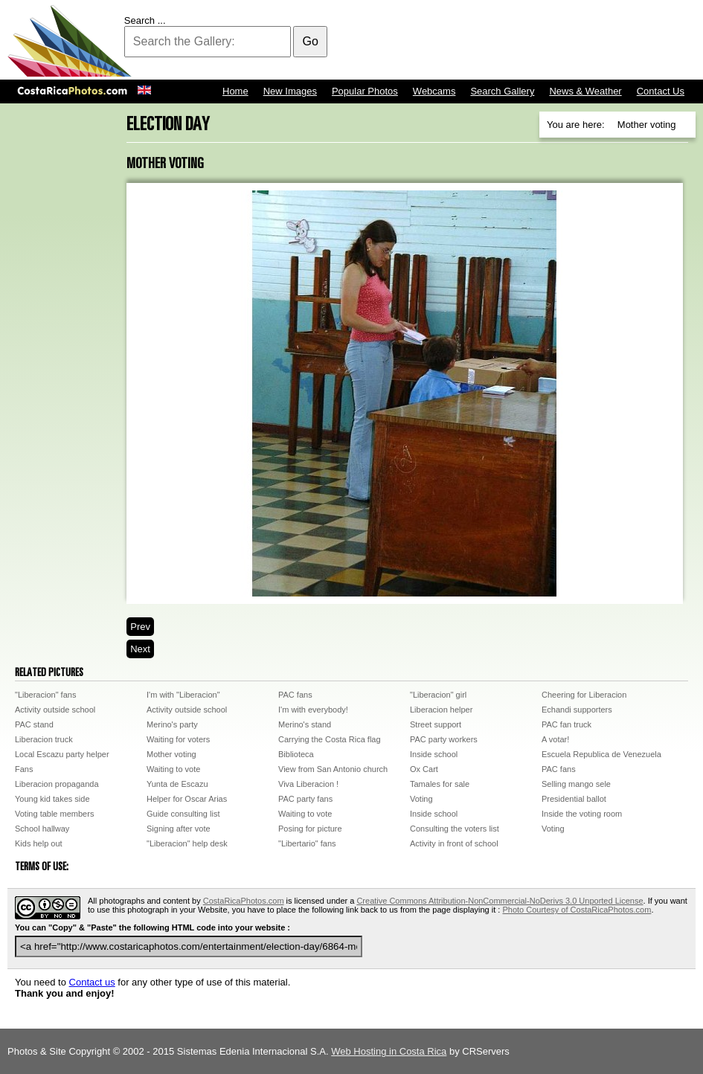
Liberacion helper (441, 709)
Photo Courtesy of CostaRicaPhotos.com (576, 909)
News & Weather (585, 91)
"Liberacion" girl (438, 694)
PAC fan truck (566, 724)
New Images (290, 91)
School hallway (42, 828)
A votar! (555, 739)
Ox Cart (424, 769)
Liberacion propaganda (57, 783)
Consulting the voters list (454, 828)
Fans (24, 769)
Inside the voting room (582, 813)
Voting (421, 798)
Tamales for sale (439, 783)
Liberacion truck (44, 739)
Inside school (434, 754)
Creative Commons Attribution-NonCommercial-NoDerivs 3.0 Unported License (499, 900)
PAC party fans (305, 798)
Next (140, 649)
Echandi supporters (577, 709)
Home (235, 91)
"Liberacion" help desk (187, 843)
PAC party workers (444, 739)
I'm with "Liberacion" (183, 694)
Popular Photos (365, 91)
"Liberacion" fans (45, 694)
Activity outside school (55, 709)
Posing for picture (310, 828)
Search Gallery (502, 91)
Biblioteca (296, 754)
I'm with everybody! (313, 709)
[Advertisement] (425, 40)
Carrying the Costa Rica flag (329, 739)
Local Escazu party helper (62, 754)
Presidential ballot (574, 798)
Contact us (92, 982)
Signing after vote (179, 828)
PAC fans (295, 694)
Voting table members (54, 813)
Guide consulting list (183, 813)
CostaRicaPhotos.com (243, 900)
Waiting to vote (173, 769)
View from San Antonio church (333, 769)
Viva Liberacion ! (308, 783)
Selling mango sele (576, 783)
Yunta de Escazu (177, 783)
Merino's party (172, 724)
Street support (435, 724)
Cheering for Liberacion (584, 694)
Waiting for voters (178, 739)
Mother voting (171, 754)
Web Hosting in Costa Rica (388, 1051)
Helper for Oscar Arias (187, 798)
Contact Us (660, 91)
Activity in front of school (454, 843)
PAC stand (34, 724)
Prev (140, 626)
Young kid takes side (52, 798)
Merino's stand (304, 724)
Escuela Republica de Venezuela (601, 754)
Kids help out (38, 843)
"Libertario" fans (307, 843)
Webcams (434, 91)
